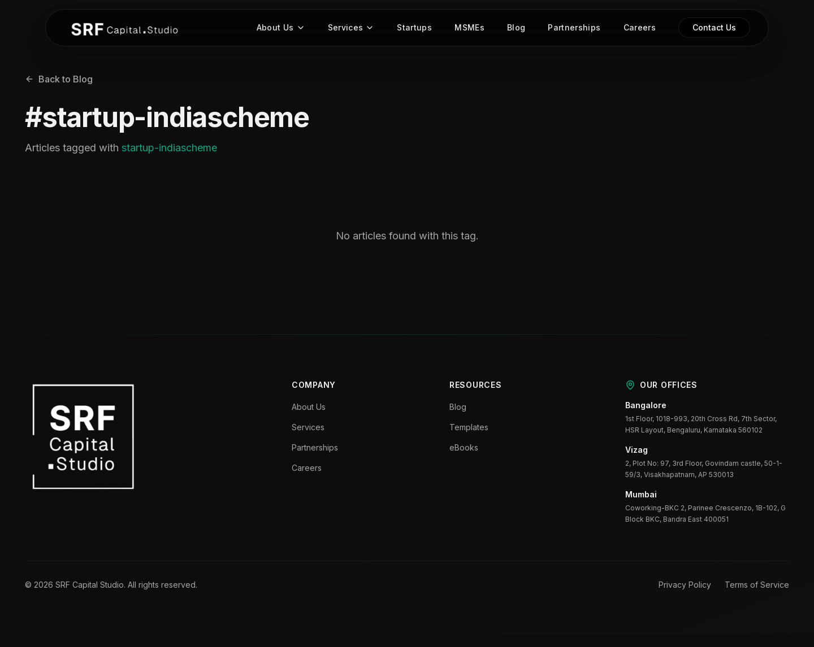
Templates (468, 428)
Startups (414, 28)
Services (351, 28)
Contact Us (714, 28)
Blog (516, 28)
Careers (640, 28)
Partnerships (574, 28)
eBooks (463, 448)
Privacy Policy (685, 586)
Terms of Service (757, 586)
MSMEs (469, 28)
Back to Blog (59, 80)
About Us (281, 28)
